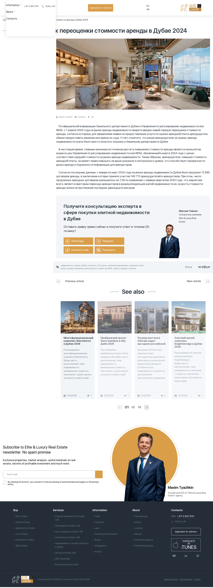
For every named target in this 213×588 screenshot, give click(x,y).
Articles (19, 20)
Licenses (138, 529)
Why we (138, 535)
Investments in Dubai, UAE (67, 538)
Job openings (140, 517)
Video (97, 517)
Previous (70, 281)
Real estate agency (143, 540)
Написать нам (77, 250)
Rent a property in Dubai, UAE (69, 532)
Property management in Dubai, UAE (70, 519)
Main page (8, 20)
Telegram (104, 241)
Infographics (101, 546)
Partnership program (143, 546)
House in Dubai (23, 523)
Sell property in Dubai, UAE (67, 526)
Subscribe (88, 474)
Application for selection (194, 8)
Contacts (79, 8)
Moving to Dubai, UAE (65, 553)
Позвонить (105, 250)
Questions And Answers (106, 535)
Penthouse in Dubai (25, 540)
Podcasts (99, 523)
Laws (97, 529)
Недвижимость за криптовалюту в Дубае (71, 546)
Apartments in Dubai (25, 529)
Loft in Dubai (22, 535)
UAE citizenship (62, 559)
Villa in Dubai (22, 546)
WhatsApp (74, 241)
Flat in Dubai (21, 517)
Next (198, 281)
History (137, 523)
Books (98, 540)
